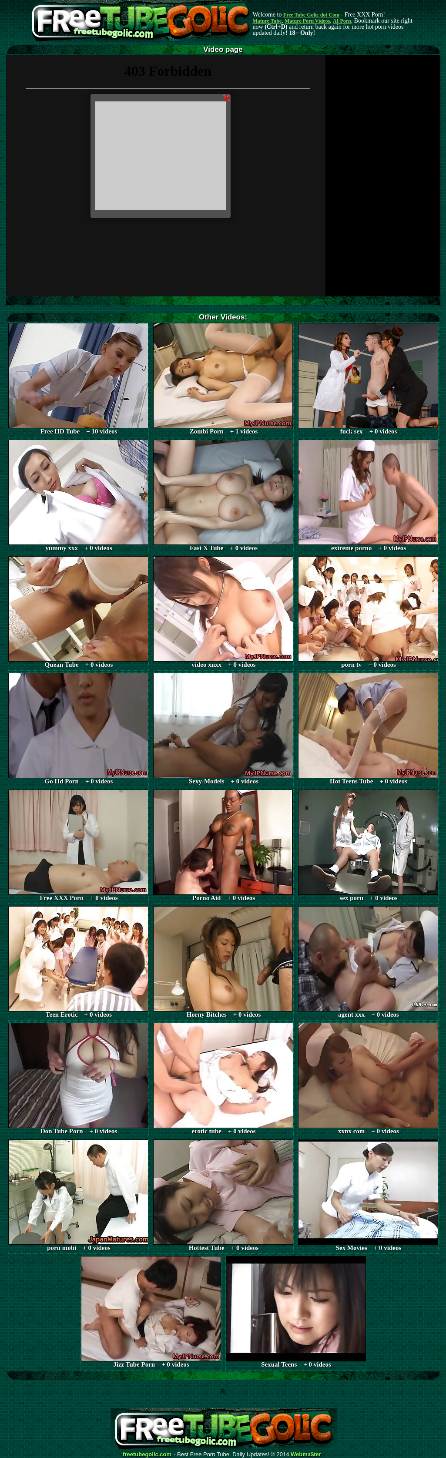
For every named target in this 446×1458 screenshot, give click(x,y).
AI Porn (342, 21)
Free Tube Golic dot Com (311, 15)
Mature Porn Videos (307, 21)
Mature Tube (267, 21)
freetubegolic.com (147, 1454)
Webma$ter (306, 1454)
